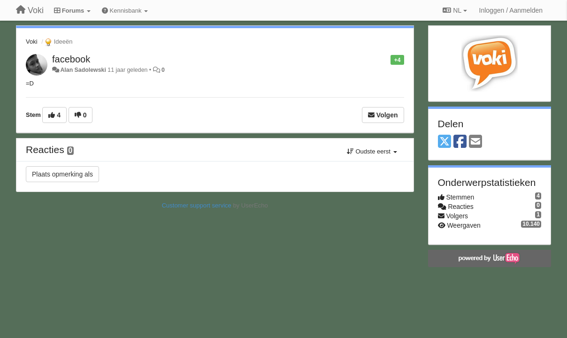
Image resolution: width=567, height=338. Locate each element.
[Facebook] (460, 142)
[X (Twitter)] (444, 142)
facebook (71, 59)
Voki (32, 41)
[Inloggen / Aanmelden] (510, 10)
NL (455, 10)
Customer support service (196, 205)
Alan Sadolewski (83, 70)
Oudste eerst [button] (372, 151)
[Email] (475, 142)
